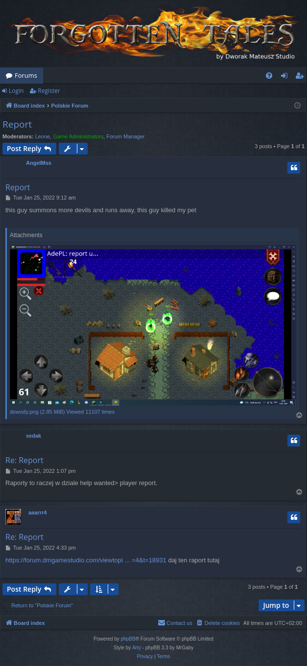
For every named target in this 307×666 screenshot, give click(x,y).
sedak (33, 436)
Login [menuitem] (286, 77)
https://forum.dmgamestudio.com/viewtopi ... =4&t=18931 (85, 560)
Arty (136, 647)
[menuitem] (269, 75)
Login (16, 91)
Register (49, 91)
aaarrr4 (37, 512)
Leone (42, 136)
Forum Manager (125, 136)
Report (17, 124)
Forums (26, 75)
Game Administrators (78, 136)
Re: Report (24, 460)
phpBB (128, 639)
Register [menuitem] (301, 77)
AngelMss (38, 163)
